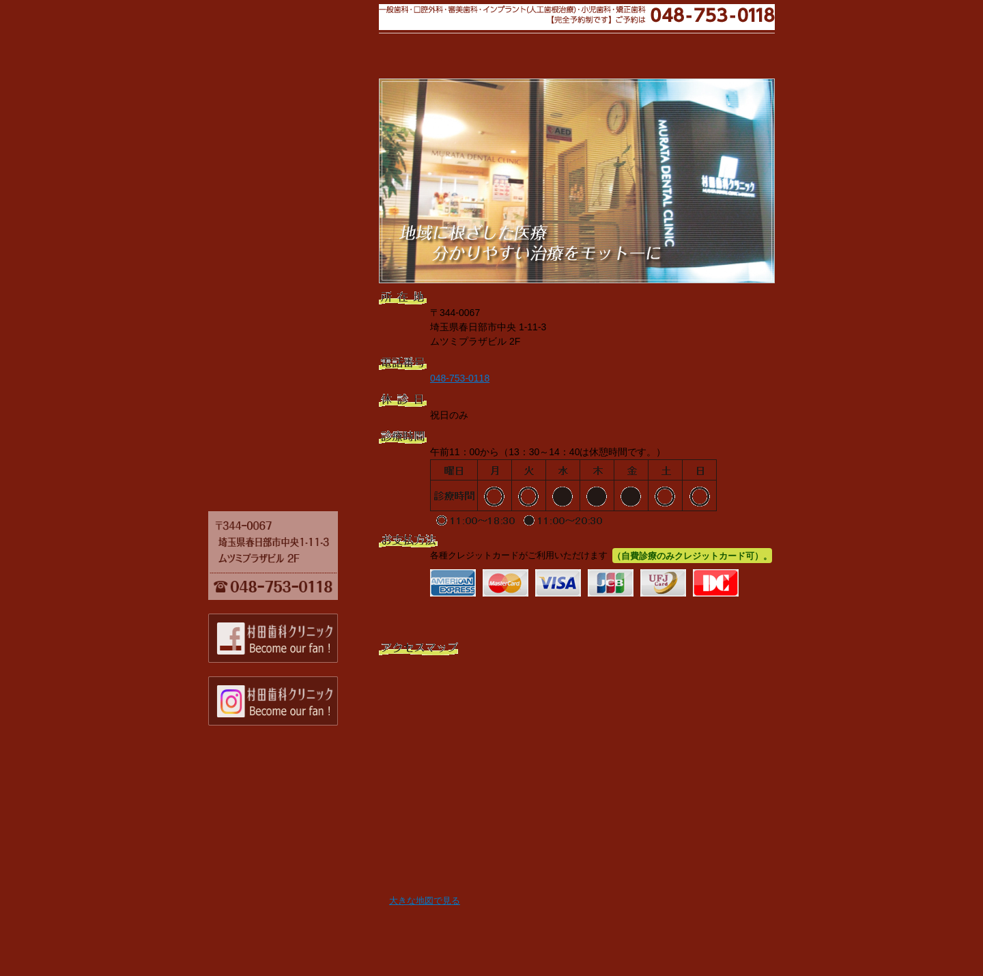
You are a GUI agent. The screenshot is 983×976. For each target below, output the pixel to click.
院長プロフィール (283, 132)
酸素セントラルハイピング (283, 433)
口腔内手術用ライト (283, 244)
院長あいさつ (283, 115)
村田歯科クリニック (283, 36)
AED (283, 315)
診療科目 (283, 150)
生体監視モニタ (283, 333)
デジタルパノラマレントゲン (283, 297)
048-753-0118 (459, 378)
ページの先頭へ (737, 926)
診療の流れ (283, 168)
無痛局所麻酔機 (283, 398)
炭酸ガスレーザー (283, 226)
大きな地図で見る (424, 901)
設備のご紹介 (283, 204)
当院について (283, 92)
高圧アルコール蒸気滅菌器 (283, 351)
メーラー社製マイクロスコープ (283, 262)
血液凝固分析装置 (283, 416)
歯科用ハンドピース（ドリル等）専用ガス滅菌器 (283, 374)
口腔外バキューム (283, 280)
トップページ (283, 487)
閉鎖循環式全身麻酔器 (283, 451)
